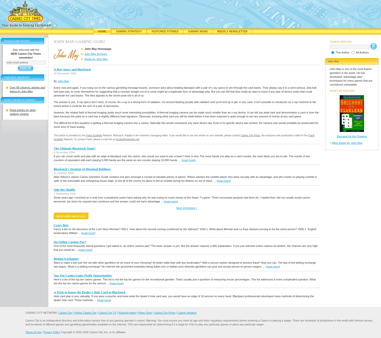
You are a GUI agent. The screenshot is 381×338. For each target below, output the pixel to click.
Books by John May (96, 59)
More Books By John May (347, 142)
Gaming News (198, 31)
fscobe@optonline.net (127, 139)
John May (63, 81)
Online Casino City (85, 312)
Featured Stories (165, 31)
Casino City (65, 312)
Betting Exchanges (66, 258)
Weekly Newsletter (232, 31)
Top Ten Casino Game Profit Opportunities (83, 275)
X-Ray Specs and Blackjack (72, 69)
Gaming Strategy (129, 31)
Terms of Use (33, 332)
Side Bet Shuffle (64, 189)
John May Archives (96, 53)
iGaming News (127, 312)
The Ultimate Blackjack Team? (74, 148)
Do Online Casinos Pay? (70, 242)
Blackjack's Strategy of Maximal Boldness (82, 169)
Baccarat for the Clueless (352, 136)
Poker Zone (145, 312)
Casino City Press (250, 135)
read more (188, 160)
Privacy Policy (51, 332)
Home (102, 31)
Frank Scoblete (94, 135)
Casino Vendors (187, 312)
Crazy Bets (61, 225)
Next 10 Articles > (186, 208)
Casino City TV (107, 312)
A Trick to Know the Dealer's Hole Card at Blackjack (90, 292)
